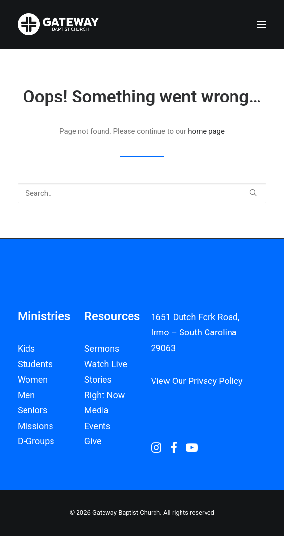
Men (26, 395)
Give (93, 441)
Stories (98, 379)
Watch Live (105, 364)
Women (33, 379)
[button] (261, 24)
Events (97, 426)
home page (206, 131)
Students (35, 364)
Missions (35, 426)
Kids (26, 348)
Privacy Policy (215, 381)
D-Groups (36, 441)
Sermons (102, 348)
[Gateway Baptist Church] (58, 24)
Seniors (32, 410)
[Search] (142, 193)
